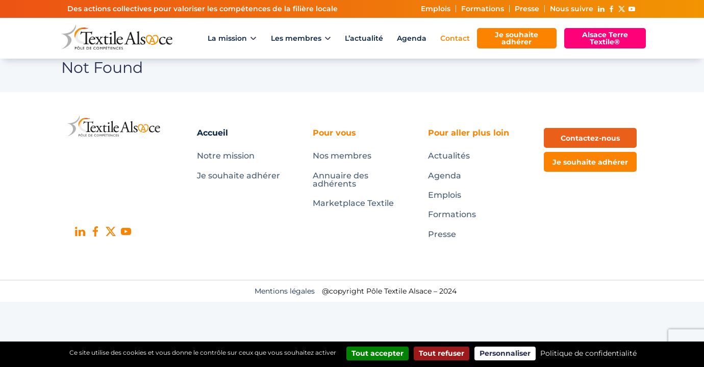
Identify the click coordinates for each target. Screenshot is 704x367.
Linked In (601, 9)
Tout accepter (377, 353)
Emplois (435, 8)
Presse (527, 8)
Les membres (296, 38)
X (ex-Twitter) (621, 9)
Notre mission (226, 156)
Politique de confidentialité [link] (588, 353)
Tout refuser (441, 353)
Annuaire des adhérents (340, 180)
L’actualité (364, 38)
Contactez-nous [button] (590, 138)
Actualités (449, 156)
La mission (227, 38)
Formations (482, 8)
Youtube (631, 9)
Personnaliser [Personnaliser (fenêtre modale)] (505, 353)
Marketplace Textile (353, 203)
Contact (455, 38)
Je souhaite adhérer (516, 38)
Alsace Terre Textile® (605, 38)
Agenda (411, 38)
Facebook (611, 9)
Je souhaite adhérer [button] (590, 162)
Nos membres (342, 156)
